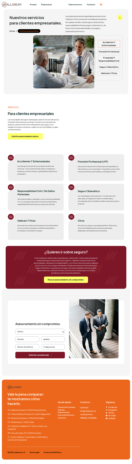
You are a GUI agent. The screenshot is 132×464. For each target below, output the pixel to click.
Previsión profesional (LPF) (93, 161)
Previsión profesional (109, 51)
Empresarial (46, 4)
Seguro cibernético (109, 67)
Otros (81, 220)
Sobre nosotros (75, 4)
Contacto (91, 4)
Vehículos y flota (109, 73)
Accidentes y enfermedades (33, 161)
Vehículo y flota (26, 220)
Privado (33, 4)
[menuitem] (101, 4)
